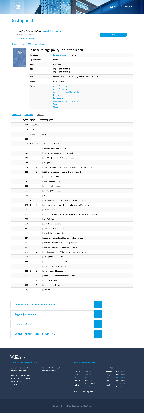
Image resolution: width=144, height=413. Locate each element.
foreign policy (58, 98)
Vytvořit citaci (18, 44)
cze (112, 6)
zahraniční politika (60, 89)
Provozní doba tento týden (84, 362)
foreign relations (59, 95)
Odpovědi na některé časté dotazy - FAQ (35, 334)
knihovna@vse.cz (49, 370)
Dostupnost (16, 114)
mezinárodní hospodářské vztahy (66, 92)
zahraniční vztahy (60, 86)
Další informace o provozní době (86, 391)
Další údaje (29, 114)
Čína (55, 104)
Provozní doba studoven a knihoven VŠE (35, 304)
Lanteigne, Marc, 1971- (62, 55)
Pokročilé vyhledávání (26, 38)
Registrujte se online (25, 314)
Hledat (113, 34)
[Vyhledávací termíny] (56, 35)
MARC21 (40, 114)
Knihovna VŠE (22, 324)
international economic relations (65, 101)
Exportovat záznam (36, 44)
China (55, 106)
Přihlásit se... (127, 6)
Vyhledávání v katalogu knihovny (29, 31)
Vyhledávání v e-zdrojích (52, 31)
